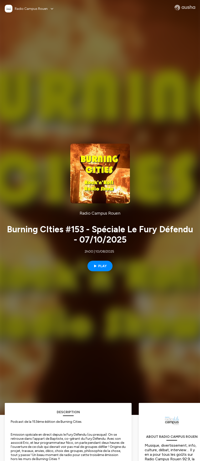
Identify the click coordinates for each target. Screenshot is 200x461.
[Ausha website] (184, 8)
